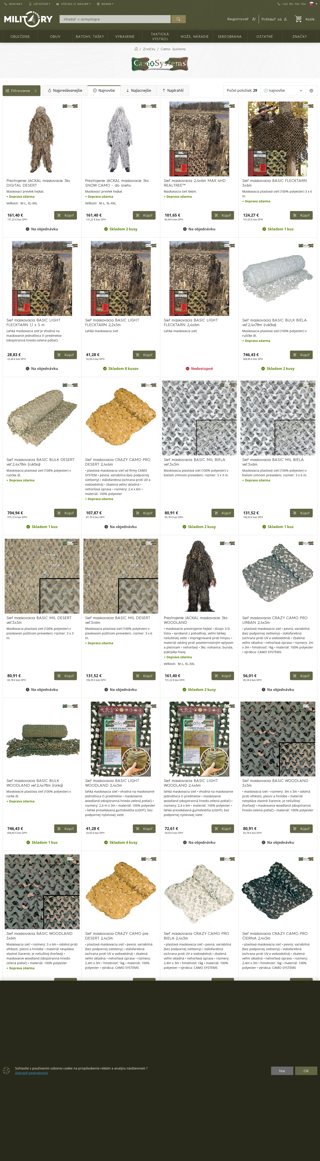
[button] (242, 19)
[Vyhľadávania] (115, 19)
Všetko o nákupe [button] (72, 4)
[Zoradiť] (283, 91)
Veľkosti (11, 162)
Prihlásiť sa (275, 19)
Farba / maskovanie (22, 152)
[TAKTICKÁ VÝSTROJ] (6, 113)
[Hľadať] (178, 19)
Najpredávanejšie (94, 90)
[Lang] (313, 4)
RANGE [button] (104, 4)
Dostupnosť (15, 142)
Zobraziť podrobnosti (31, 1073)
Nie (282, 1071)
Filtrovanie (36, 90)
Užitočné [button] (38, 4)
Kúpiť (116, 203)
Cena (9, 132)
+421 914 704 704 (292, 4)
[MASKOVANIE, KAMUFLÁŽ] (6, 122)
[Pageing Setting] (311, 91)
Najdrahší (201, 90)
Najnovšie (133, 90)
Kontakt (13, 4)
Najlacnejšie (167, 90)
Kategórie (13, 103)
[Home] (136, 49)
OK (306, 1071)
